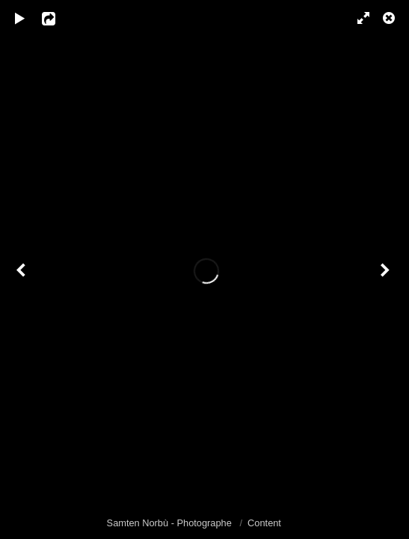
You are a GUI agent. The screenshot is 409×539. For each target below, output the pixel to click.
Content (264, 523)
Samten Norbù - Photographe (171, 523)
